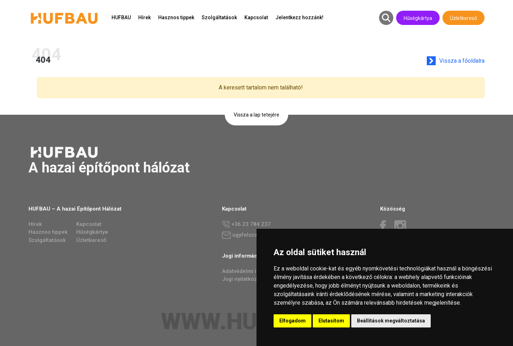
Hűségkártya (418, 18)
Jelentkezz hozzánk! (299, 17)
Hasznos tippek (176, 17)
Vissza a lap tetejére (256, 115)
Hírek (144, 17)
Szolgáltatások (219, 17)
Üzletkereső (463, 18)
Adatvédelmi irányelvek (251, 271)
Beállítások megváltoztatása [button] (391, 321)
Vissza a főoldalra (467, 60)
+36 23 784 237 (246, 224)
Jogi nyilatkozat (242, 279)
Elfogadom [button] (292, 321)
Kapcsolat (256, 17)
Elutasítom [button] (331, 321)
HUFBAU (121, 17)
